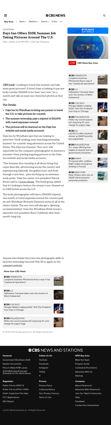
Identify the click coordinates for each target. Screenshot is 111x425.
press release (27, 181)
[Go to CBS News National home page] (55, 15)
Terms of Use (45, 397)
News (22, 21)
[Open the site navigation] (21, 15)
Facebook (43, 364)
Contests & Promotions (86, 368)
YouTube (43, 360)
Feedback (80, 401)
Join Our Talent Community (88, 393)
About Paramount (83, 385)
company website (12, 265)
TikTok (42, 372)
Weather (33, 21)
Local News (8, 29)
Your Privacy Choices (49, 393)
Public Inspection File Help (15, 393)
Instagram (43, 368)
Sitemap (79, 376)
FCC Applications (11, 397)
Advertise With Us (83, 372)
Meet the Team (82, 360)
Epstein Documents (12, 364)
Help (77, 397)
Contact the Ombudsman (87, 405)
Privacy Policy (45, 385)
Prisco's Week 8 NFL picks (15, 368)
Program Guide (82, 364)
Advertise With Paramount (87, 389)
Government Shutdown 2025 (16, 360)
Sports (45, 21)
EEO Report (8, 401)
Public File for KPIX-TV (13, 385)
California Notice (47, 389)
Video (54, 21)
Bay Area (8, 21)
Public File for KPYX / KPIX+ (16, 389)
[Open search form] (104, 15)
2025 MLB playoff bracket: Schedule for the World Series (17, 372)
